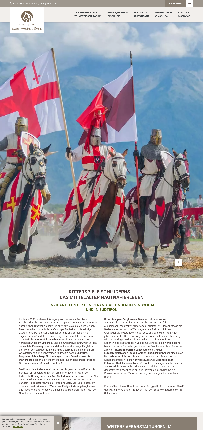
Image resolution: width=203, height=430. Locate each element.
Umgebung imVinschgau (163, 14)
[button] (169, 262)
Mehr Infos (18, 426)
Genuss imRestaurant (141, 14)
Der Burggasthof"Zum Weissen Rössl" (87, 14)
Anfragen (175, 3)
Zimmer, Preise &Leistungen (117, 14)
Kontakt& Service (184, 14)
